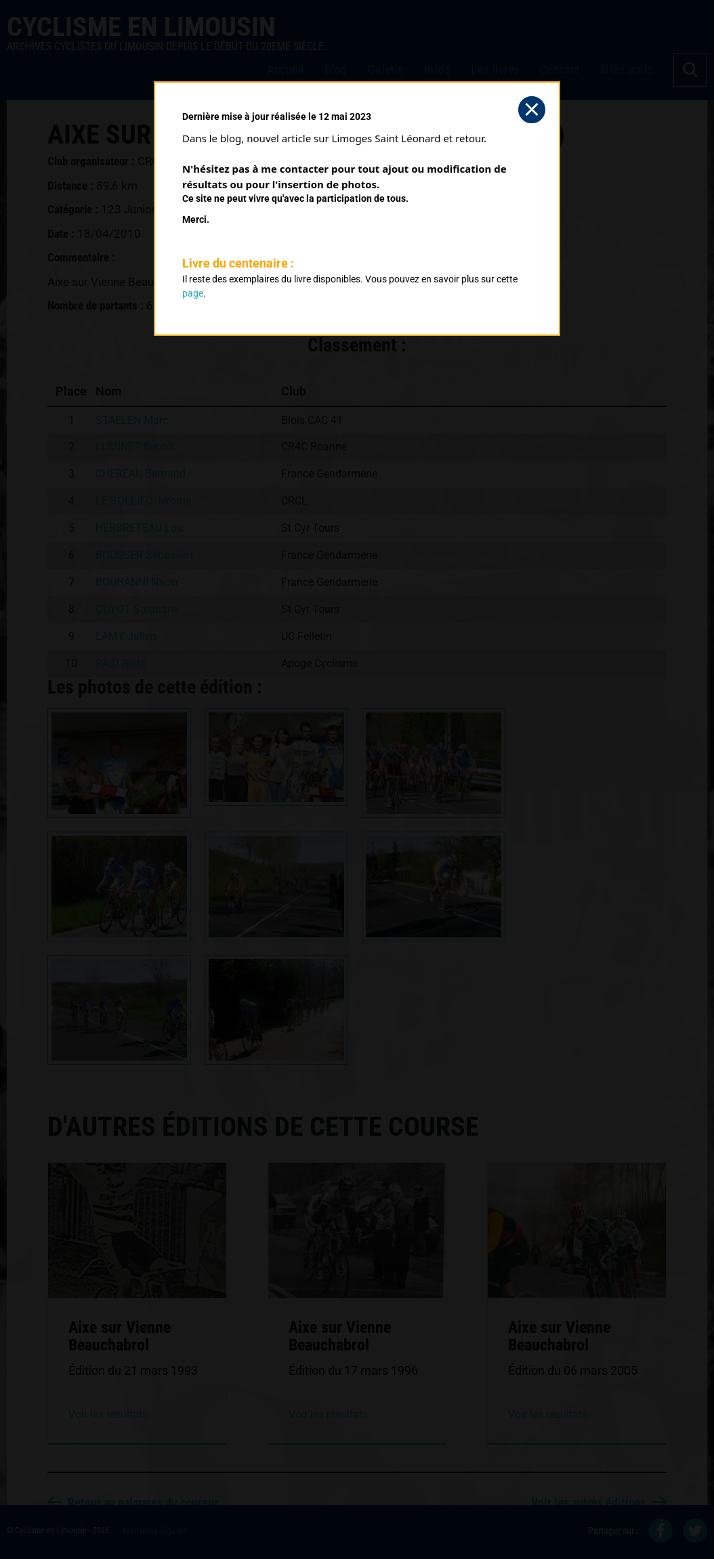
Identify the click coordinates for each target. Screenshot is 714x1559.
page (192, 293)
